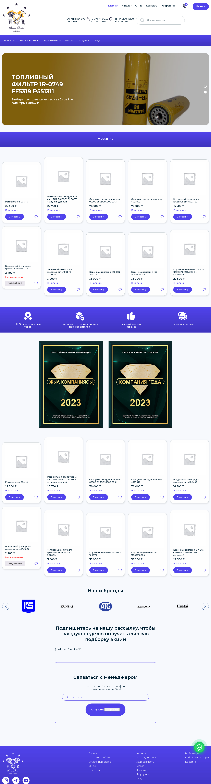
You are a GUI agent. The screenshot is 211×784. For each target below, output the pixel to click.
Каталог (127, 5)
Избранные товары (197, 757)
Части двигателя (29, 40)
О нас (138, 5)
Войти (200, 6)
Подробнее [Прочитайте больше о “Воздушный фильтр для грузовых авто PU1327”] (15, 283)
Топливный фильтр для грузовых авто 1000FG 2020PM (59, 272)
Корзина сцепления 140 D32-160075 (105, 273)
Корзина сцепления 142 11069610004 (144, 273)
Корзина (190, 761)
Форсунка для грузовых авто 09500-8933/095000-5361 (105, 200)
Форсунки (83, 40)
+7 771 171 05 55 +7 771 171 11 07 (99, 20)
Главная (113, 5)
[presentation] (5, 606)
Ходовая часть (52, 40)
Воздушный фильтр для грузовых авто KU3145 (186, 200)
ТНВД (97, 40)
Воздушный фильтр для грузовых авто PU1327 (18, 267)
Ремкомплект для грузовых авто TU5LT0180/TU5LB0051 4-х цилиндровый (62, 199)
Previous (6, 89)
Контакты (152, 5)
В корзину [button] (14, 216)
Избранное (168, 5)
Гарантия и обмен (100, 757)
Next (205, 89)
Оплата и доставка (100, 761)
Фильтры (9, 40)
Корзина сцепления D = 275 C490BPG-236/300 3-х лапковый (188, 272)
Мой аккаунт (192, 753)
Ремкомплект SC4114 (16, 201)
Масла (69, 40)
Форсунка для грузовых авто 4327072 (146, 200)
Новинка (105, 138)
